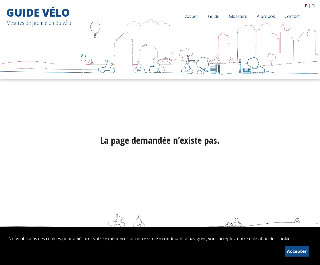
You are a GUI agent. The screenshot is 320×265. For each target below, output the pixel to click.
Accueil (192, 16)
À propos (266, 16)
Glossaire (238, 16)
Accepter (297, 251)
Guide (213, 16)
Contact (292, 16)
